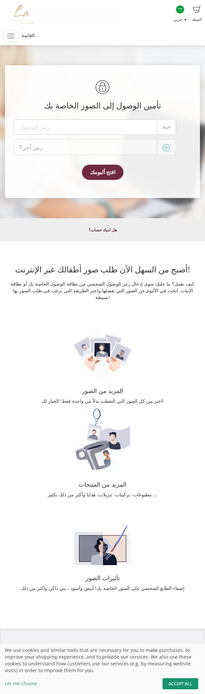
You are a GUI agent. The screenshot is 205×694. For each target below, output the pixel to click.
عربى (180, 13)
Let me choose (21, 683)
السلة (197, 13)
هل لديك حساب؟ (103, 230)
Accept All (180, 684)
